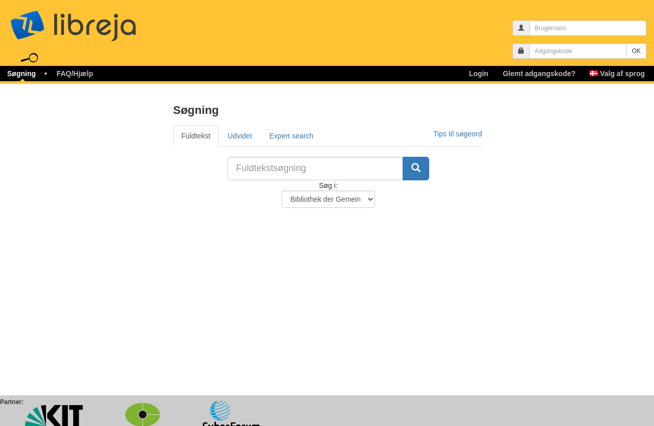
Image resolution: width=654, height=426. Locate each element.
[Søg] (416, 168)
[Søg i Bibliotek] (328, 199)
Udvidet (240, 136)
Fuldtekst (196, 136)
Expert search (291, 136)
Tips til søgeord (457, 134)
